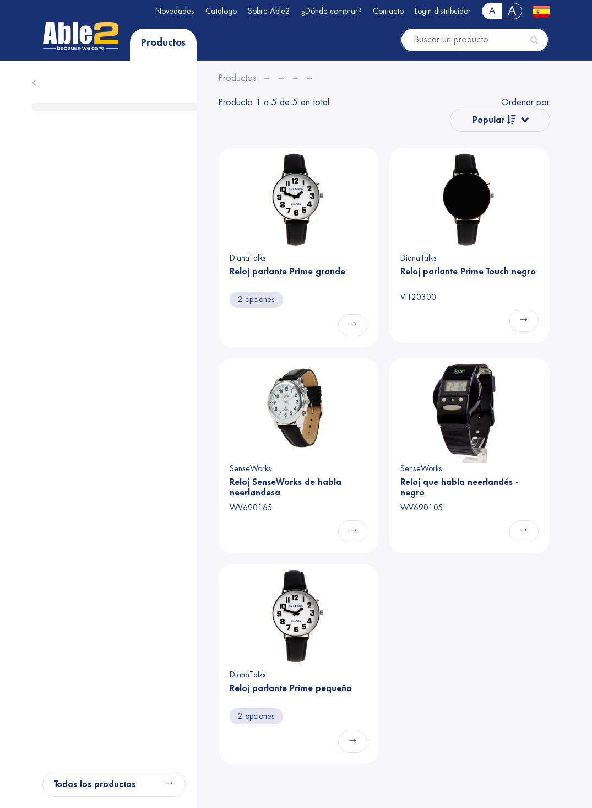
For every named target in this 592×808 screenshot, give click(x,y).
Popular (494, 120)
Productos (163, 42)
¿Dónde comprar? (331, 11)
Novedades (174, 11)
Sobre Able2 (269, 11)
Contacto (388, 11)
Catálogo (221, 11)
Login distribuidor (443, 11)
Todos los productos (94, 784)
